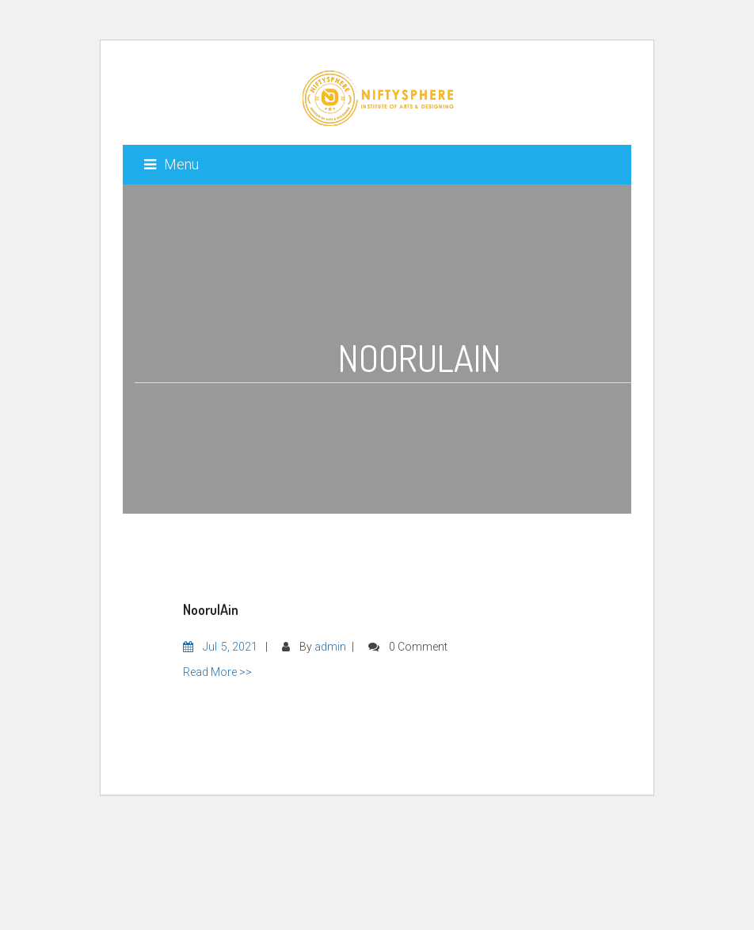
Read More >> (217, 672)
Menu (171, 164)
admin (330, 646)
